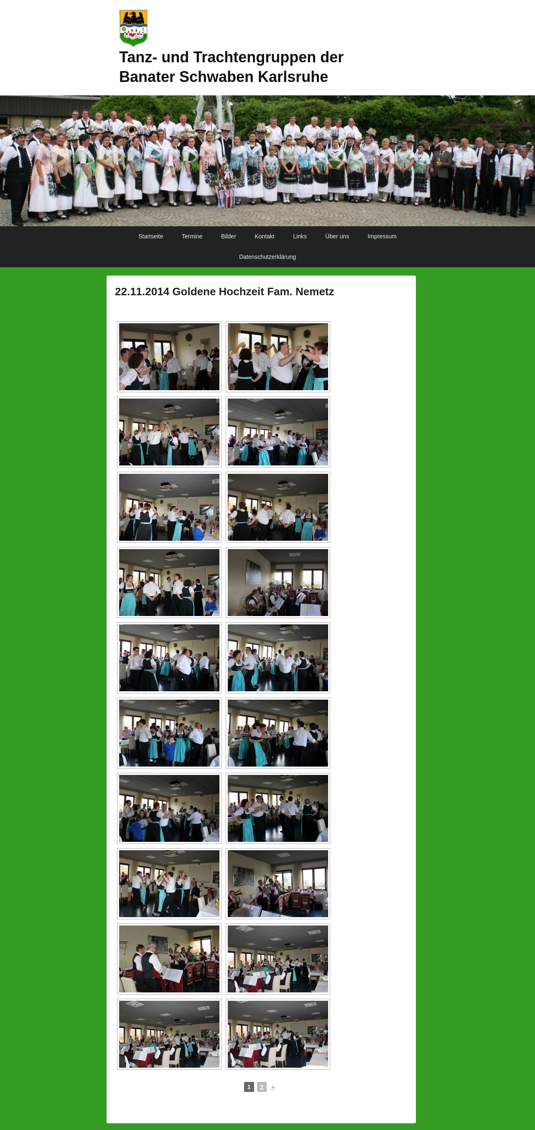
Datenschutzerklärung (267, 256)
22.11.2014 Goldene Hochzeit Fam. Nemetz (224, 291)
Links (300, 236)
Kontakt (264, 236)
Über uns (337, 236)
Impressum (382, 236)
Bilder (228, 236)
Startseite (150, 236)
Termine (192, 236)
